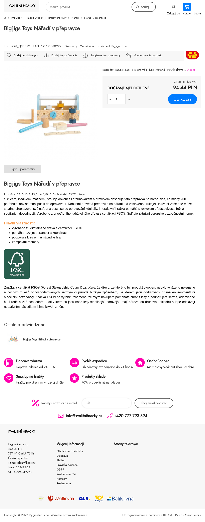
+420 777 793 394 (130, 415)
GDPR (60, 469)
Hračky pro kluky (57, 18)
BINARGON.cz (172, 515)
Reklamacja (64, 483)
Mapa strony (193, 515)
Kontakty (62, 479)
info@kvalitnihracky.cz (84, 415)
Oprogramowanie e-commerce (142, 515)
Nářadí (75, 18)
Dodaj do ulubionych (26, 55)
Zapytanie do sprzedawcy (105, 55)
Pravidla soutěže (67, 465)
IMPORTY (16, 18)
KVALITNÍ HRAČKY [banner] (21, 6)
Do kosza (182, 99)
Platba (60, 460)
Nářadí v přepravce (95, 18)
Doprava (62, 455)
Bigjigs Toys (119, 46)
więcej (191, 70)
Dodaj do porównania (64, 55)
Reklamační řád (66, 474)
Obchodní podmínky (70, 451)
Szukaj (145, 7)
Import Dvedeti (35, 18)
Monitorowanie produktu (148, 55)
